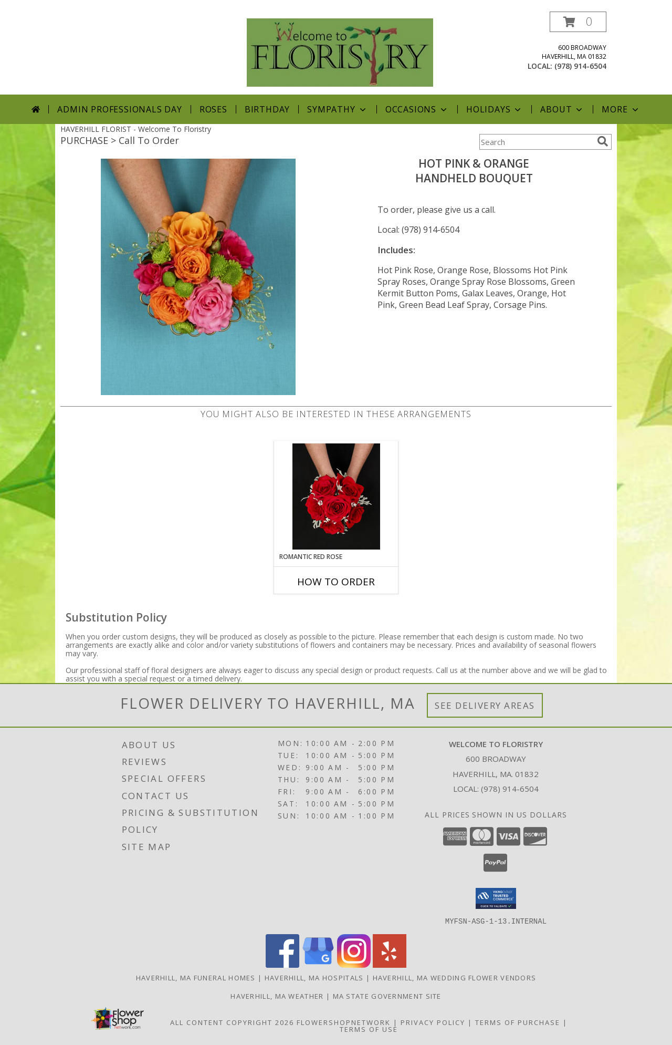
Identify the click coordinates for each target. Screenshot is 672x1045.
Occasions (417, 109)
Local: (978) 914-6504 (418, 229)
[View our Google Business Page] (318, 964)
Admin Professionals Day (119, 109)
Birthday (267, 109)
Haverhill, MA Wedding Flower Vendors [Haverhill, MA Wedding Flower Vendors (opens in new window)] (455, 977)
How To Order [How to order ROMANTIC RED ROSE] (336, 581)
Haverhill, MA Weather (276, 995)
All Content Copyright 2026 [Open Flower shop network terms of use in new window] (232, 1022)
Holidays (494, 109)
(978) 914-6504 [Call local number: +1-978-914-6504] (580, 66)
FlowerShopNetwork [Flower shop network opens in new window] (344, 1022)
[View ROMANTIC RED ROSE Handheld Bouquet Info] (336, 496)
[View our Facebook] (282, 964)
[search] (602, 141)
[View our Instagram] (354, 964)
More (621, 109)
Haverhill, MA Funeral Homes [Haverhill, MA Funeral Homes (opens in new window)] (196, 977)
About (562, 109)
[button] (578, 22)
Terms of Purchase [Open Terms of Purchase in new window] (517, 1022)
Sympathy (337, 109)
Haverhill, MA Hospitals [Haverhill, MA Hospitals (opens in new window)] (314, 977)
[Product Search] (536, 141)
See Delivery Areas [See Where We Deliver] (485, 705)
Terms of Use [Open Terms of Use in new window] (369, 1028)
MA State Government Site (387, 995)
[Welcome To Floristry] (340, 52)
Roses (213, 109)
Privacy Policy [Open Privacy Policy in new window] (433, 1022)
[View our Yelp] (389, 964)
